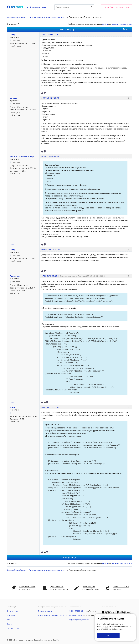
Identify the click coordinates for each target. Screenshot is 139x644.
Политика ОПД (13, 628)
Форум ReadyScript (16, 17)
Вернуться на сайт (38, 7)
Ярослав (15, 276)
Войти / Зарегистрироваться (116, 7)
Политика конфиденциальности (52, 615)
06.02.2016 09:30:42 (50, 249)
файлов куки (117, 629)
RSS (127, 29)
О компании (12, 611)
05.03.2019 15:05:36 (50, 407)
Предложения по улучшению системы (47, 17)
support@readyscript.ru (79, 620)
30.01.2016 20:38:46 (50, 98)
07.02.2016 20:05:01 (50, 276)
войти (105, 24)
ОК (108, 635)
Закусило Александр (22, 156)
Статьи (10, 624)
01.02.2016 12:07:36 (50, 156)
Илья (12, 407)
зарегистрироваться (122, 24)
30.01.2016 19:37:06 (50, 34)
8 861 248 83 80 (76, 615)
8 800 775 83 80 (76, 611)
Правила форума (46, 611)
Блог (9, 620)
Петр (13, 34)
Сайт (12, 244)
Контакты (11, 615)
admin (13, 98)
